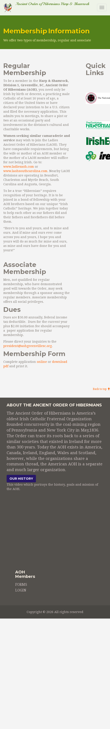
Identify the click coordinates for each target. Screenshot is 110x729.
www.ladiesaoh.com (18, 166)
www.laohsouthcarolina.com (25, 171)
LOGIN (20, 590)
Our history (21, 479)
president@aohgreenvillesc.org (27, 346)
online (41, 362)
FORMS (21, 585)
